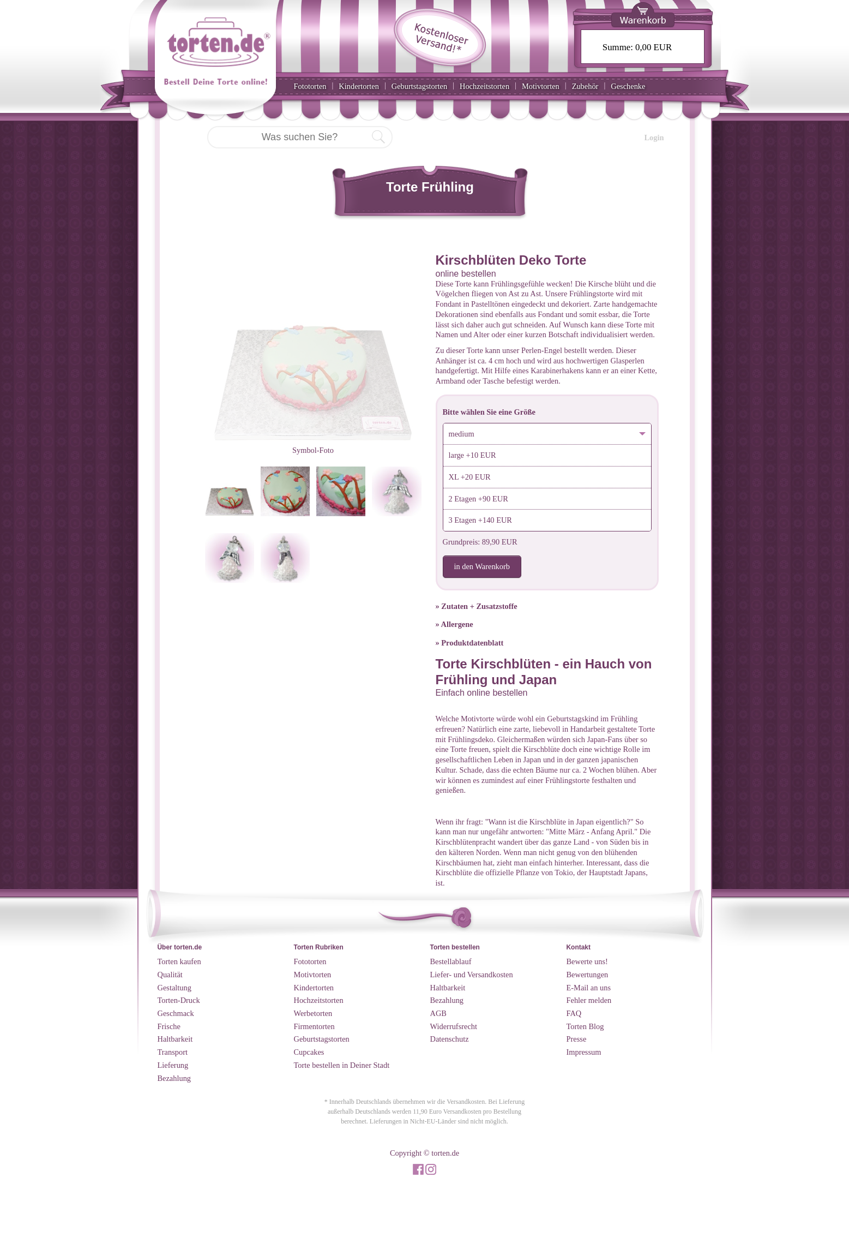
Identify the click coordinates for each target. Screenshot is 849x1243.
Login (654, 137)
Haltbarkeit (175, 1039)
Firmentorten (314, 1026)
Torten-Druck (179, 1000)
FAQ (574, 1013)
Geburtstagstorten (419, 86)
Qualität (170, 974)
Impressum (584, 1052)
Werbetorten (313, 1013)
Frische (169, 1026)
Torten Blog (585, 1026)
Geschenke (628, 86)
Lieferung (173, 1065)
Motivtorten (540, 86)
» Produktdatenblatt (470, 642)
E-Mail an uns (589, 987)
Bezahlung (174, 1078)
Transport (173, 1052)
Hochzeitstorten (484, 86)
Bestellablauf (451, 961)
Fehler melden (589, 1000)
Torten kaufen (179, 961)
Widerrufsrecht (454, 1026)
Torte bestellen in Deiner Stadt (342, 1065)
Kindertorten (359, 86)
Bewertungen (588, 974)
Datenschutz (449, 1039)
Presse (577, 1039)
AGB (438, 1013)
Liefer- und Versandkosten (471, 974)
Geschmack (176, 1013)
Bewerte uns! (587, 961)
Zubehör (585, 86)
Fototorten (310, 86)
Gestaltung (174, 987)
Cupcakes (309, 1052)
